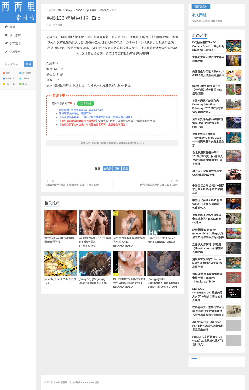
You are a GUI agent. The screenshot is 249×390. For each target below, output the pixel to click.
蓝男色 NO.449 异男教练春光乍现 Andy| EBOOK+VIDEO (129, 228)
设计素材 (13, 35)
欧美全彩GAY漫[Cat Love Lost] (159, 184)
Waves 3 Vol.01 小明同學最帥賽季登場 (60, 226)
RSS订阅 (9, 84)
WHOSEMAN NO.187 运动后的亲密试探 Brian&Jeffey (95, 228)
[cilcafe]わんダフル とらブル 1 (60, 267)
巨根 (117, 168)
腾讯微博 (25, 73)
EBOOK (80, 10)
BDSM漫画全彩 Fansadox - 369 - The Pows (72, 184)
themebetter (87, 382)
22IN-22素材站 (18, 11)
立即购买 (85, 103)
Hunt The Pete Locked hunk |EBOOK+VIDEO (163, 226)
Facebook (9, 78)
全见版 (107, 168)
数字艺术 (13, 43)
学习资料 (13, 51)
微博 (6, 73)
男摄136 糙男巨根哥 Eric (73, 18)
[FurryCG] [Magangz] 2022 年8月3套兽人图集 (95, 267)
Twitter (24, 78)
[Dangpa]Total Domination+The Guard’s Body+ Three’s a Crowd (163, 269)
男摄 (125, 168)
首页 (10, 26)
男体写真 (104, 10)
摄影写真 (91, 10)
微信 (23, 84)
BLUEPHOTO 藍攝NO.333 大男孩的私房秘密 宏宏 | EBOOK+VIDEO (129, 269)
